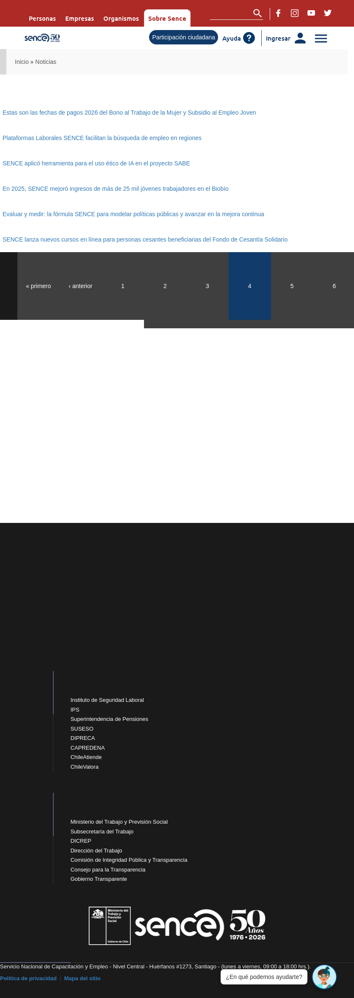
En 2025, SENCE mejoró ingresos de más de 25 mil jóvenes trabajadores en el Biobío (116, 188)
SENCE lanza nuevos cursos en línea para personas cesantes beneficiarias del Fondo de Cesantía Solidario (145, 239)
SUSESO (81, 729)
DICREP (80, 841)
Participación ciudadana (183, 37)
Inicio (22, 61)
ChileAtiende (86, 757)
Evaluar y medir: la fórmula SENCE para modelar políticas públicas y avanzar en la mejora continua (133, 214)
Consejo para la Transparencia (107, 869)
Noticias (45, 61)
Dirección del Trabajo (96, 850)
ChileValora (84, 767)
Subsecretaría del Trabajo (101, 831)
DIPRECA (82, 738)
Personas (42, 18)
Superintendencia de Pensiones (109, 719)
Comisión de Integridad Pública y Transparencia (128, 860)
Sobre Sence (167, 18)
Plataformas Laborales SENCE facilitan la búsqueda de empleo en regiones (102, 138)
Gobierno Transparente (98, 879)
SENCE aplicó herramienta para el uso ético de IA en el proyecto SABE (96, 163)
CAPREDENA (87, 748)
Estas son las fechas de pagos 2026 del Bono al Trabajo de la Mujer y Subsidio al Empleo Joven (129, 112)
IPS (74, 710)
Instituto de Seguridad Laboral (107, 700)
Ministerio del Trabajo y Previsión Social (119, 822)
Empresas (79, 18)
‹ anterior (80, 286)
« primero (38, 286)
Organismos (121, 18)
